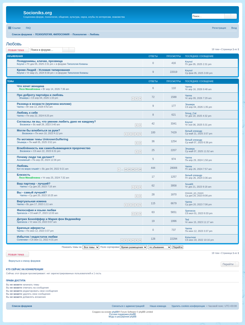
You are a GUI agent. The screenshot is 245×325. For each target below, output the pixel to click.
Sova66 (189, 184)
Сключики (22, 239)
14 (126, 169)
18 (140, 169)
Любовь (14, 43)
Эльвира (24, 98)
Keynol (20, 64)
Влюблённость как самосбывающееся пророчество (53, 148)
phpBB (115, 312)
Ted (187, 219)
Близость (23, 174)
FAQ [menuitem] (28, 28)
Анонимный (23, 160)
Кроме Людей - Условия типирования (43, 70)
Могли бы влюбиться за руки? (38, 130)
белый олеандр (193, 131)
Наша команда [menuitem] (158, 306)
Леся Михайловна (29, 89)
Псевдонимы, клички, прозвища (39, 61)
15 (129, 169)
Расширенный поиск (234, 16)
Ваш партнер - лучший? (33, 183)
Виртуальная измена (31, 201)
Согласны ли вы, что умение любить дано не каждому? (56, 121)
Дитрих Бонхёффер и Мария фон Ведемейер (49, 219)
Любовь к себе (27, 112)
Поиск (227, 16)
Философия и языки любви (36, 210)
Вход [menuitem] (234, 28)
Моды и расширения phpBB (122, 316)
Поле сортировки (123, 247)
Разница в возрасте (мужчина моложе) (44, 103)
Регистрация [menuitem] (219, 28)
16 (133, 169)
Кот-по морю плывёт (28, 168)
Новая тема (16, 50)
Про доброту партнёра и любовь (40, 95)
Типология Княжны (77, 64)
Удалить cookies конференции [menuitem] (188, 306)
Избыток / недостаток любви (37, 236)
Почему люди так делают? (35, 157)
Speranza (22, 213)
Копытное (190, 237)
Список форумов (22, 306)
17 (136, 169)
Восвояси (25, 124)
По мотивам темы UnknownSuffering (42, 139)
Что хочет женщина (30, 86)
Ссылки (16, 28)
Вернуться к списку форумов (24, 261)
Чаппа (188, 86)
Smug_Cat (190, 113)
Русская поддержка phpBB (122, 314)
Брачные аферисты (31, 227)
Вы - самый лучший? (32, 192)
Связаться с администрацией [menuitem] (128, 306)
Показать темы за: (80, 247)
